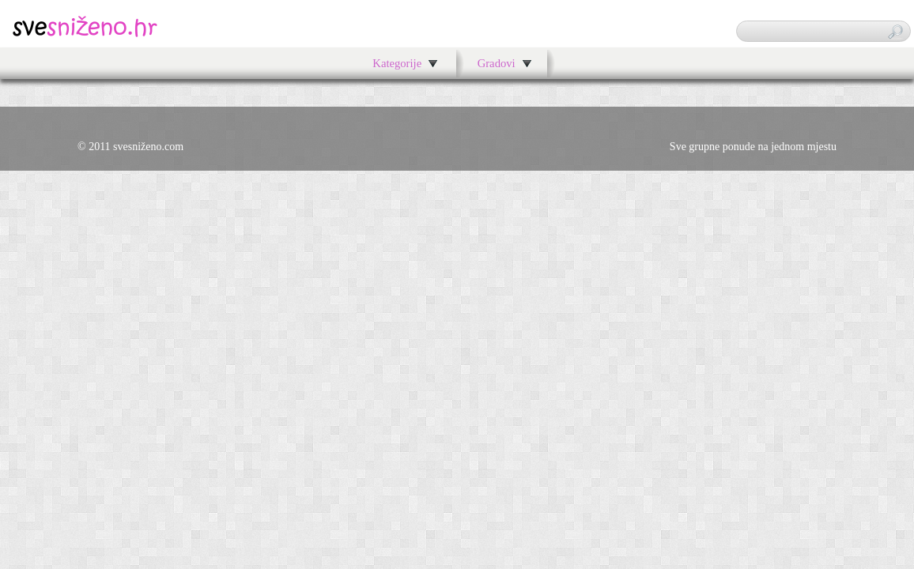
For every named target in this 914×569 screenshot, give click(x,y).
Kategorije (396, 63)
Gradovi (497, 63)
